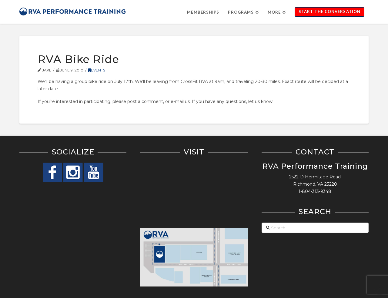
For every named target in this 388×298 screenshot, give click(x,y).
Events (96, 70)
